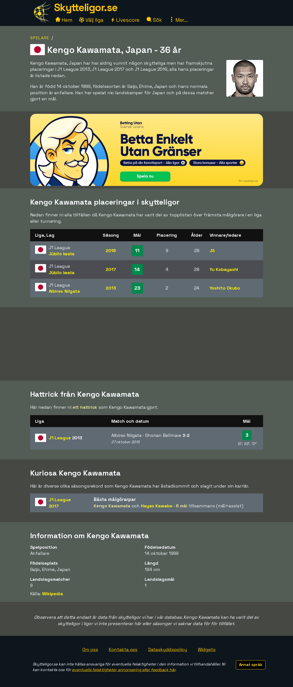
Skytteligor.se (85, 7)
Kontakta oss (123, 649)
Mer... (178, 20)
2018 (111, 250)
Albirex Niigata (64, 291)
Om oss (90, 649)
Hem (63, 20)
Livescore (125, 20)
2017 (111, 269)
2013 (111, 288)
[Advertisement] (146, 344)
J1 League (65, 438)
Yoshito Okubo (225, 288)
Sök (154, 20)
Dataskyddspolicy (167, 649)
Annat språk (250, 664)
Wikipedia (52, 593)
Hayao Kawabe (156, 506)
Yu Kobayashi (224, 269)
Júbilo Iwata (62, 253)
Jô (212, 250)
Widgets (207, 649)
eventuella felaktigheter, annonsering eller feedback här (123, 669)
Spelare (39, 37)
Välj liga (91, 20)
